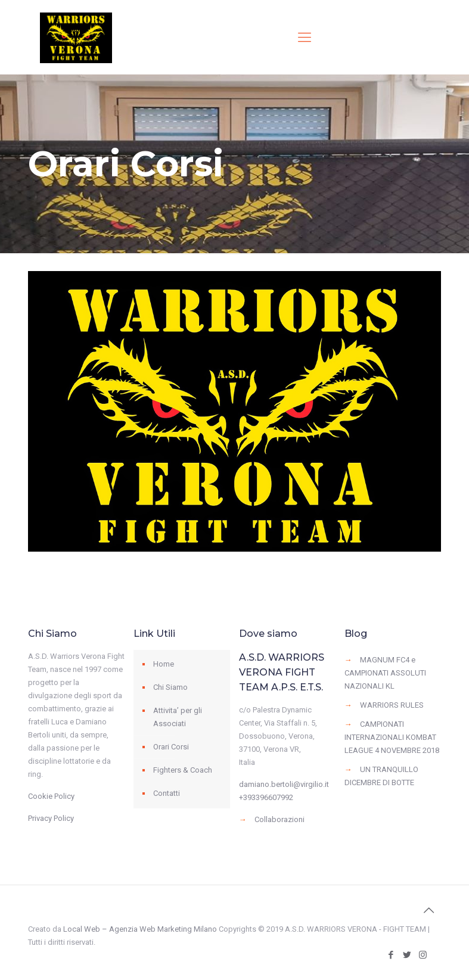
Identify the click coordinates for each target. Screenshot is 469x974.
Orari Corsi (171, 746)
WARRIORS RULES (392, 705)
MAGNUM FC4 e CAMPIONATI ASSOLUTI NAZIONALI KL (385, 672)
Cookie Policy (51, 796)
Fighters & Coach (182, 769)
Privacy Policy (51, 818)
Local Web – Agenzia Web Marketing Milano (141, 929)
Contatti (166, 793)
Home (163, 663)
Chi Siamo (170, 687)
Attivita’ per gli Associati (177, 717)
